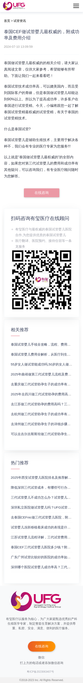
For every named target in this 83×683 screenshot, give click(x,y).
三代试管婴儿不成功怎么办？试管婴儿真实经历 (46, 497)
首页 (7, 21)
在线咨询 (42, 193)
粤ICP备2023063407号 (40, 671)
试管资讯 (20, 21)
